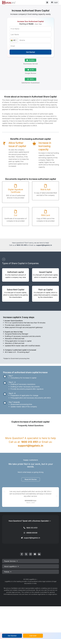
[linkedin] (39, 554)
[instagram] (30, 554)
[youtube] (35, 554)
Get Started (30, 52)
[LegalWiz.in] (9, 2)
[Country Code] (14, 40)
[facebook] (21, 554)
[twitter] (26, 554)
